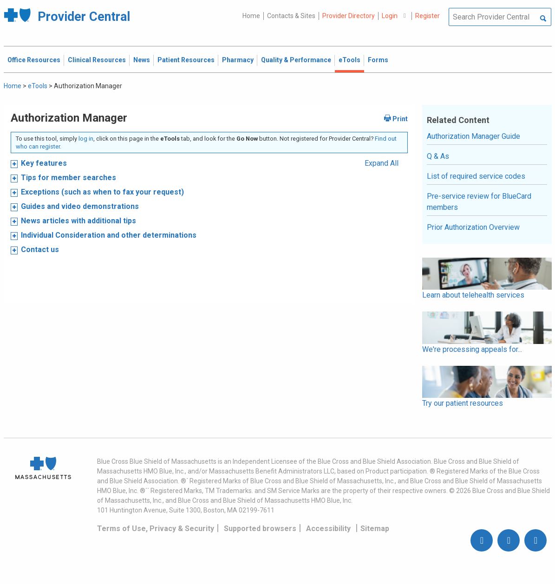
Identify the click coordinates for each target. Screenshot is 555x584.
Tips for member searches (68, 177)
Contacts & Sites (291, 15)
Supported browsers (260, 528)
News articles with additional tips (78, 220)
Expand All (381, 163)
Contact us (40, 249)
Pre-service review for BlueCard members (479, 202)
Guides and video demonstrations (80, 206)
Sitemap (374, 528)
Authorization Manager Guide (473, 136)
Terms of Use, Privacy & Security (155, 528)
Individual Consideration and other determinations (108, 235)
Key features (44, 163)
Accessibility (328, 528)
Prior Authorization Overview (473, 227)
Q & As (438, 156)
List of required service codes (476, 176)
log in (85, 138)
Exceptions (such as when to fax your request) (102, 192)
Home (251, 15)
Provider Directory (348, 15)
